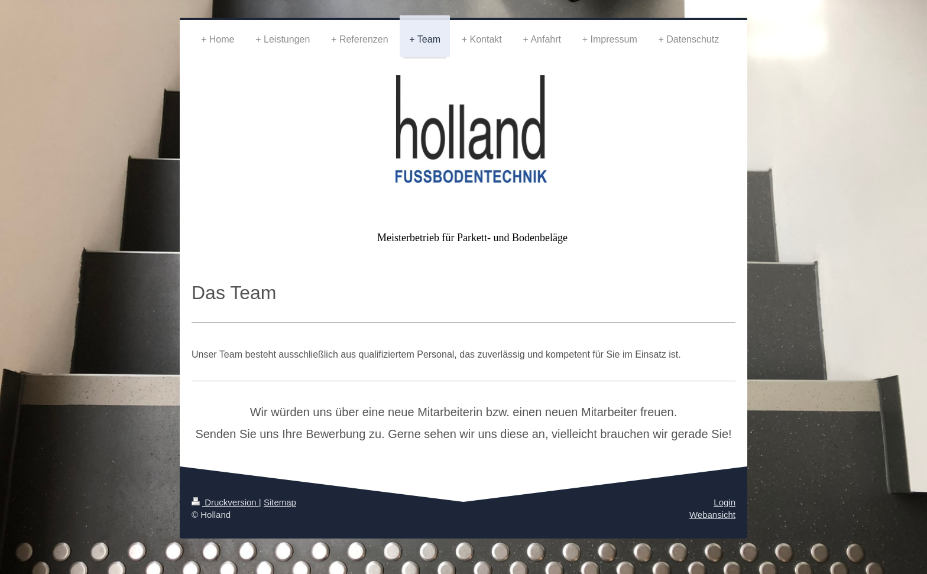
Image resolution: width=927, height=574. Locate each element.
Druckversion (225, 502)
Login (724, 502)
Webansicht (712, 515)
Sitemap (280, 502)
